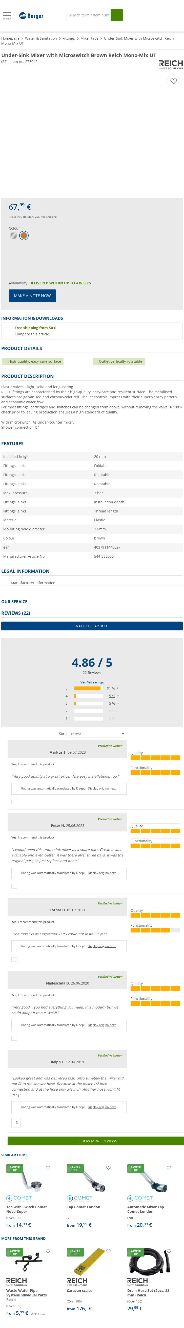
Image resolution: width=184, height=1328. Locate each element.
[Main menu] (7, 15)
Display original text (102, 788)
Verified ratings (92, 682)
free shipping (48, 216)
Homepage (10, 38)
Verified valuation (110, 746)
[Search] (89, 15)
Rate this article (92, 626)
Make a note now (32, 296)
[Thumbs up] (14, 802)
